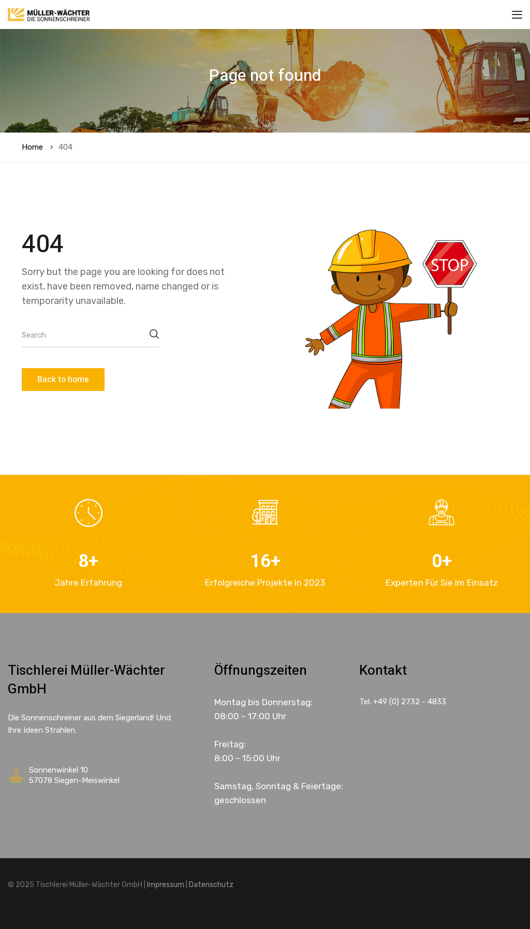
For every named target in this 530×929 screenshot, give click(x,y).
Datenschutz (211, 884)
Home (32, 147)
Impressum (165, 884)
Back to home (63, 379)
